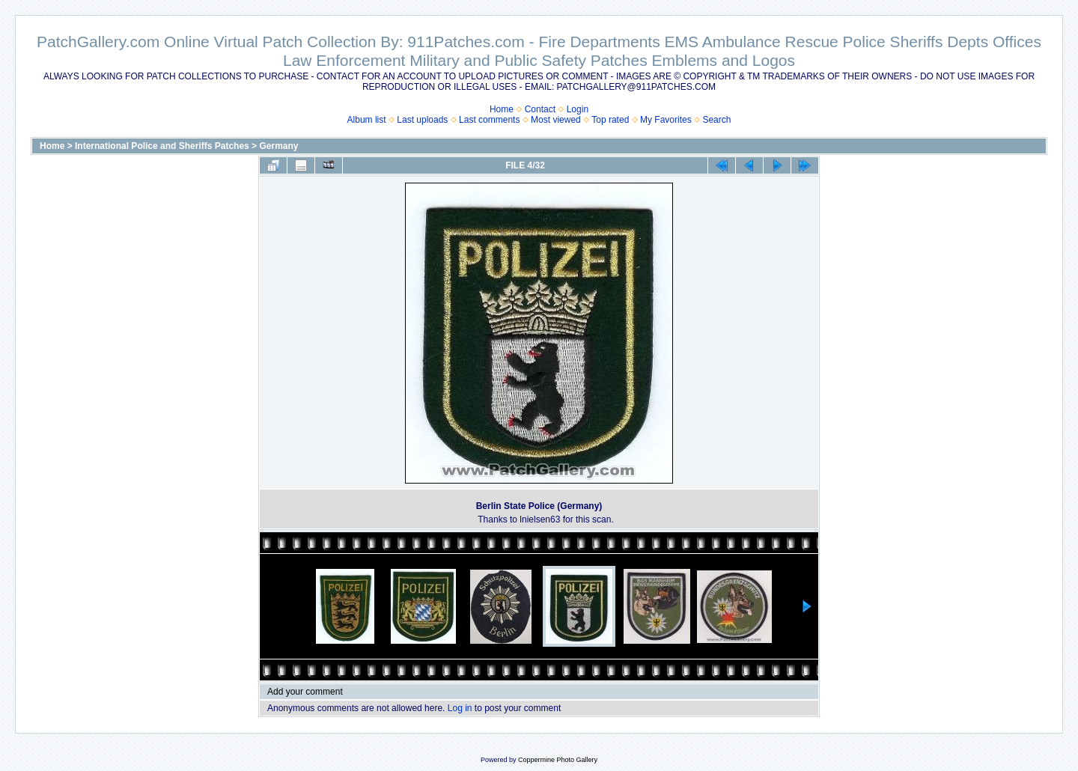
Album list (366, 120)
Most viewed (556, 120)
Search (716, 120)
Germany (278, 146)
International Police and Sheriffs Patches (162, 146)
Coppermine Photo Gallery (557, 760)
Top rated (610, 120)
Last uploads (422, 120)
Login (577, 109)
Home (502, 109)
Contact (540, 109)
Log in (460, 708)
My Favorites (666, 120)
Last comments (489, 120)
